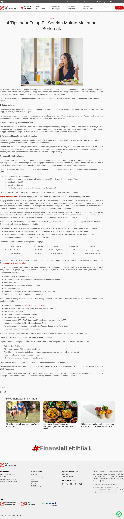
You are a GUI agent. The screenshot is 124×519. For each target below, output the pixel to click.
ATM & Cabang (100, 2)
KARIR (33, 484)
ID (1, 2)
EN (4, 2)
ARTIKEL (51, 19)
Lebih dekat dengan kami (39, 477)
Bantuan (112, 2)
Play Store (29, 306)
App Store (41, 306)
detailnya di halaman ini (14, 263)
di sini (114, 492)
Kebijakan (34, 481)
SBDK (33, 479)
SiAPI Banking (36, 486)
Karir (122, 2)
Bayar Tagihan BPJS (8, 197)
